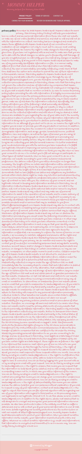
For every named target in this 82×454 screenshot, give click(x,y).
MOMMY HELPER (25, 4)
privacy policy (25, 16)
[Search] (79, 4)
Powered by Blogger (41, 445)
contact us (58, 16)
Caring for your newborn (22, 21)
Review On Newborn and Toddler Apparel (53, 21)
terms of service (42, 16)
